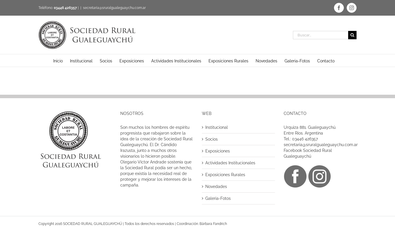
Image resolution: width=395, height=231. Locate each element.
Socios (211, 139)
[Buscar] (352, 35)
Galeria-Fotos (218, 198)
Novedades (216, 186)
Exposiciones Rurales (225, 174)
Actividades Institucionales (230, 163)
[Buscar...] (320, 35)
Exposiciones (217, 151)
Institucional (216, 127)
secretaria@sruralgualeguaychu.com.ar (114, 8)
